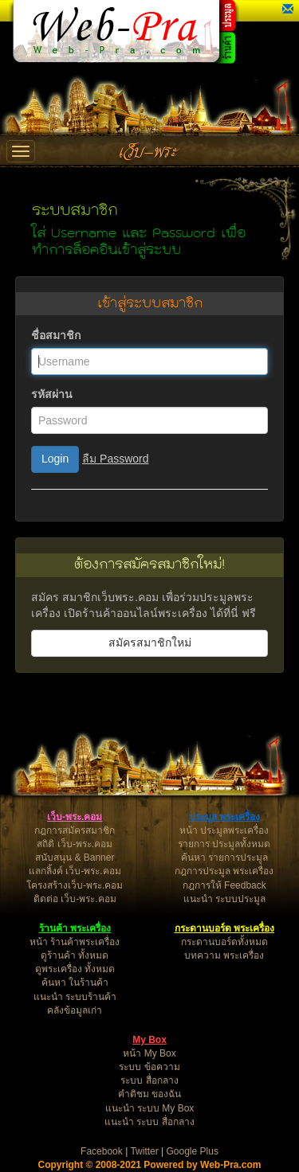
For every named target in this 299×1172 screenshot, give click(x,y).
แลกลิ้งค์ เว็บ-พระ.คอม (75, 871)
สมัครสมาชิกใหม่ (149, 642)
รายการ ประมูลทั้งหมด (224, 844)
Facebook (102, 1151)
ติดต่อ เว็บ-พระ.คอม (74, 898)
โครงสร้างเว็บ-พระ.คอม (74, 885)
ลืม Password (115, 458)
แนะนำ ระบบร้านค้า (74, 996)
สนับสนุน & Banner (74, 857)
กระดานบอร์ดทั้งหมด (224, 941)
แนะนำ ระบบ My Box (150, 1108)
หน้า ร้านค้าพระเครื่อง (75, 941)
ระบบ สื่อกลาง (149, 1080)
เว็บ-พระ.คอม (74, 816)
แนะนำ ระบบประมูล (224, 898)
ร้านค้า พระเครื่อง (75, 928)
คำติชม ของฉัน (149, 1094)
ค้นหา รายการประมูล (224, 857)
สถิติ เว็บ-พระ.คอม (74, 844)
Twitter (144, 1151)
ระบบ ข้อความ (149, 1066)
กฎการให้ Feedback (224, 885)
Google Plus (192, 1151)
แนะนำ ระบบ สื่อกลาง (149, 1121)
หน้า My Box (149, 1053)
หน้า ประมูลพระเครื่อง (224, 830)
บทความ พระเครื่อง (224, 955)
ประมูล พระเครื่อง (224, 816)
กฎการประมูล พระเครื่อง (224, 871)
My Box (149, 1039)
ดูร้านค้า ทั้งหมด (74, 955)
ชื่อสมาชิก (56, 335)
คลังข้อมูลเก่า (74, 1010)
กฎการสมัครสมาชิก (74, 830)
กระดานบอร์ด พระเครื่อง (224, 928)
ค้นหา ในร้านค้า (74, 982)
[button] (287, 9)
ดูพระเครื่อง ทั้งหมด (75, 969)
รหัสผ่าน (52, 394)
